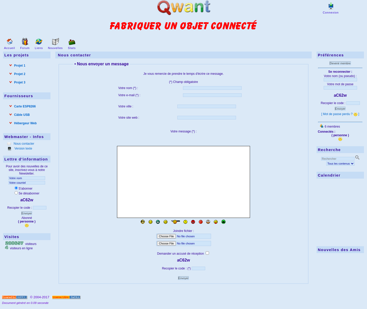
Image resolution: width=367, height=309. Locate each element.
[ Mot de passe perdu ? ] (340, 114)
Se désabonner (27, 193)
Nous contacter (23, 143)
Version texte (23, 148)
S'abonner (23, 188)
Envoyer (27, 213)
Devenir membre (340, 63)
